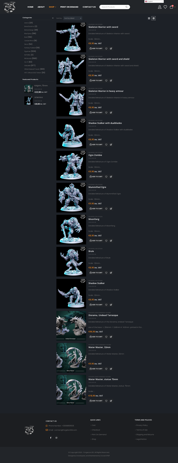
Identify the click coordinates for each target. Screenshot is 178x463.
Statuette (91, 313)
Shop (51, 7)
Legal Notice (141, 439)
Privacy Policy (142, 425)
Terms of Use (141, 430)
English (149, 1)
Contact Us (89, 7)
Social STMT (105, 456)
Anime (26, 23)
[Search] (126, 7)
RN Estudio (98, 24)
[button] (149, 18)
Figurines (91, 24)
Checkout (96, 430)
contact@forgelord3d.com (65, 430)
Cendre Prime (28, 41)
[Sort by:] (72, 18)
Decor (26, 44)
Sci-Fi (26, 62)
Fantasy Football (30, 48)
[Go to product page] (71, 37)
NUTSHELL (27, 55)
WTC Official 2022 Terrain (32, 73)
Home (30, 7)
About (41, 7)
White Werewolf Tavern (103, 313)
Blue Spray (28, 34)
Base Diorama (29, 26)
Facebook (50, 437)
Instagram (56, 437)
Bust (25, 37)
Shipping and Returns (145, 434)
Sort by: (59, 18)
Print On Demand (69, 7)
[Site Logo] (9, 7)
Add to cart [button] (97, 48)
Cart (94, 425)
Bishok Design (29, 30)
